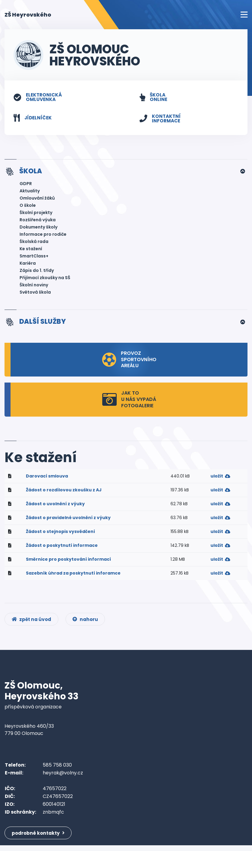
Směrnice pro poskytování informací (68, 561)
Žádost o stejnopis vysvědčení (60, 533)
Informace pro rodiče (43, 236)
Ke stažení (31, 250)
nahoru (88, 623)
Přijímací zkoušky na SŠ (45, 279)
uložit (220, 478)
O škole (28, 207)
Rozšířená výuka (38, 221)
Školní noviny (34, 286)
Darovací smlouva (47, 478)
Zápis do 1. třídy (37, 272)
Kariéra (28, 265)
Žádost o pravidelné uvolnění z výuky (68, 519)
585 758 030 (57, 770)
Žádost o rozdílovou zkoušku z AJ (64, 492)
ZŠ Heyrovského (28, 14)
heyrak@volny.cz (63, 777)
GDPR (26, 185)
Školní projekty (36, 214)
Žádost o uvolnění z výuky (55, 506)
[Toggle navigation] (244, 15)
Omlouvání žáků (37, 200)
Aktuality (30, 192)
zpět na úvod (32, 623)
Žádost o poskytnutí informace (62, 547)
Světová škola (35, 294)
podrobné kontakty (39, 838)
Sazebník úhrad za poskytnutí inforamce (73, 575)
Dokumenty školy (38, 228)
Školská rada (34, 243)
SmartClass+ (34, 257)
